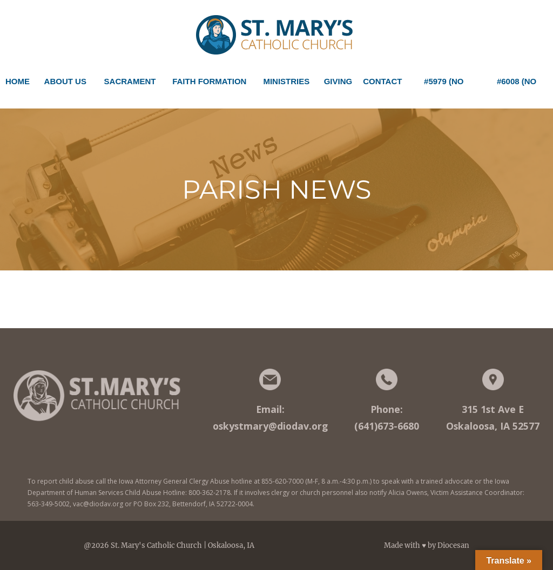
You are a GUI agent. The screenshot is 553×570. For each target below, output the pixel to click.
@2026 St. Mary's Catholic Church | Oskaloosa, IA (169, 545)
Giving (338, 81)
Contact (382, 81)
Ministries (286, 85)
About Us (65, 85)
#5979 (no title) (443, 85)
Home (17, 81)
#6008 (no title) (516, 85)
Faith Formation (209, 85)
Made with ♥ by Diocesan (426, 545)
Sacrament (130, 85)
